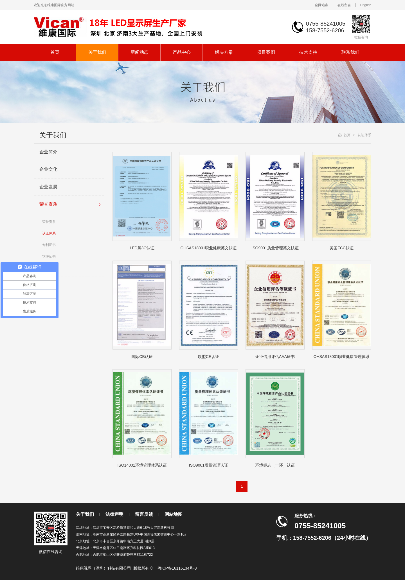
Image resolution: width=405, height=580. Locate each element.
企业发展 (48, 186)
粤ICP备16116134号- (176, 568)
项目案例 (266, 52)
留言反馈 (144, 514)
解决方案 (224, 52)
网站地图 (174, 514)
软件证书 (49, 256)
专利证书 (49, 245)
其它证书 (49, 268)
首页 (54, 52)
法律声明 (114, 514)
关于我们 (97, 52)
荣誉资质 (71, 204)
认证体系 (49, 233)
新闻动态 (139, 52)
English (365, 5)
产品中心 (182, 52)
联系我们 (350, 52)
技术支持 (308, 52)
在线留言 (344, 5)
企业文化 (48, 169)
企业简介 (48, 151)
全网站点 (321, 5)
